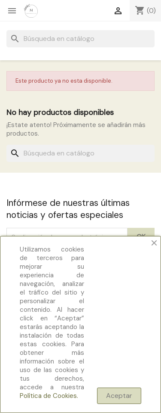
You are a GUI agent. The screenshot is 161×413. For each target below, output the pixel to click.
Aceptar (119, 395)
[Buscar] (80, 38)
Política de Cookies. (49, 395)
